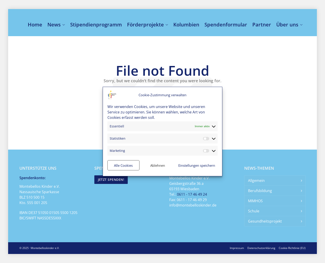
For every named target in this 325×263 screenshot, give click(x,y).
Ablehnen (157, 165)
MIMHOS (255, 200)
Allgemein (256, 180)
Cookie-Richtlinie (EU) (292, 248)
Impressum (237, 248)
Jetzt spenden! (111, 179)
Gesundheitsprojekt (265, 221)
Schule (253, 211)
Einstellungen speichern (196, 165)
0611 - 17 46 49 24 (192, 194)
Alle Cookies (123, 165)
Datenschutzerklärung (261, 248)
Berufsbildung (260, 190)
